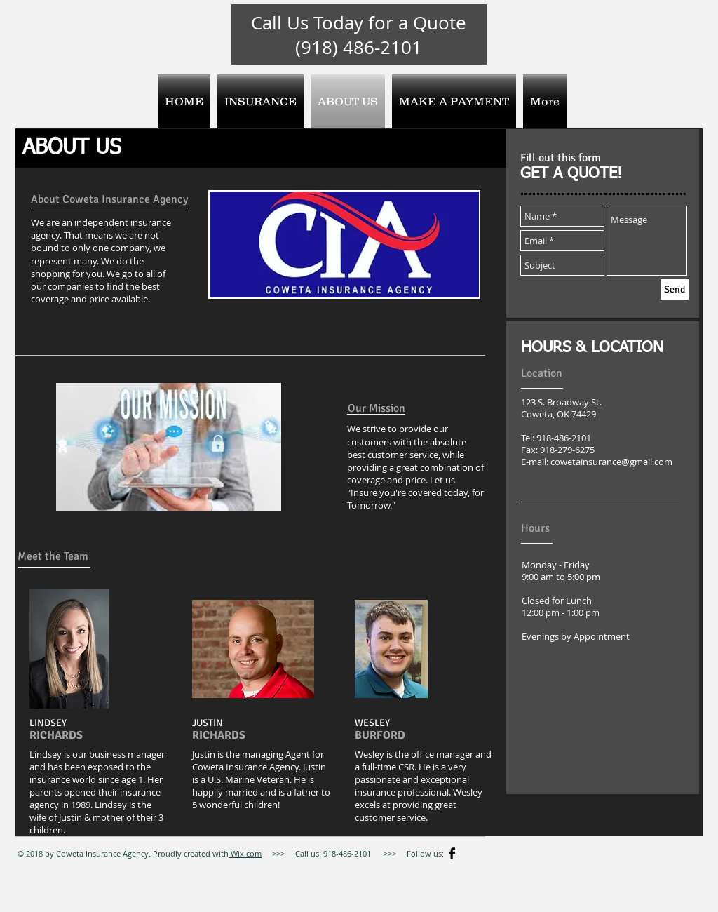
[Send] (675, 289)
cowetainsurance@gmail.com (611, 462)
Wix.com (245, 853)
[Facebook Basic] (452, 853)
